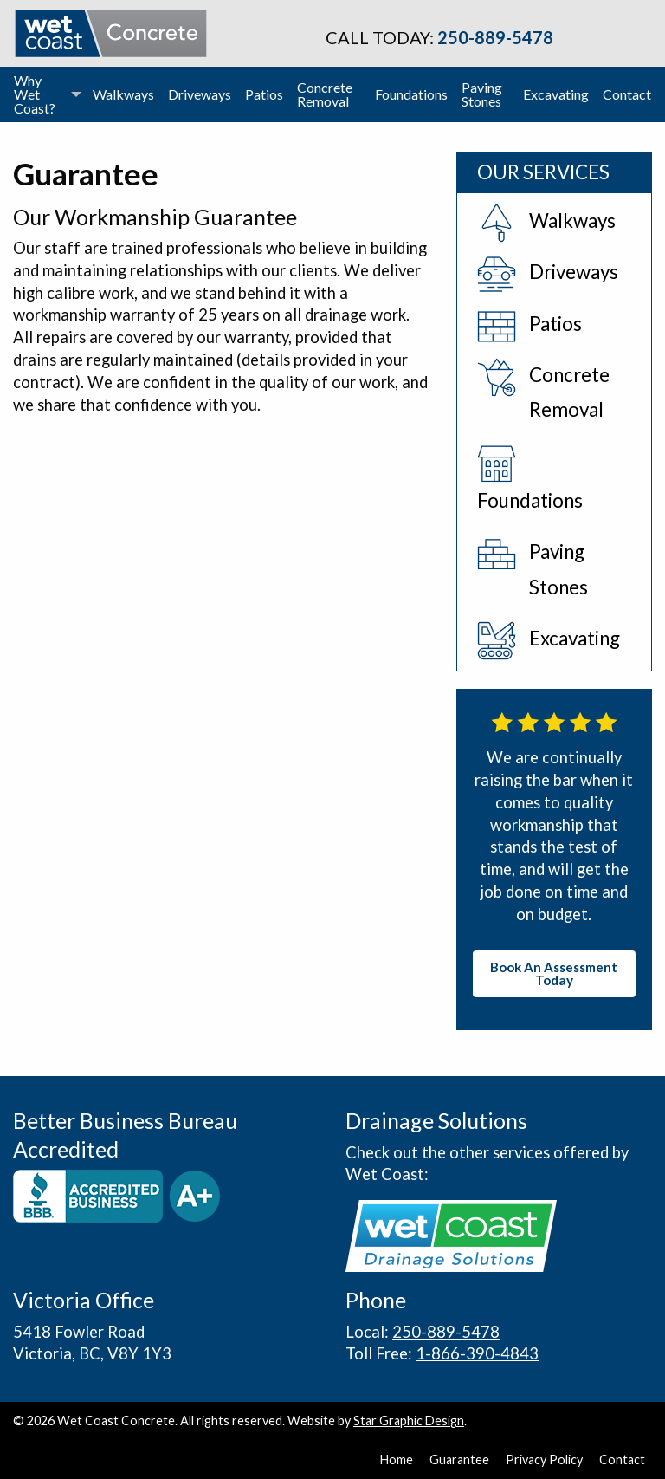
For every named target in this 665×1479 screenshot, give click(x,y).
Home (396, 1460)
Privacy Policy (544, 1460)
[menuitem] (46, 94)
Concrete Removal (324, 94)
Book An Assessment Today (553, 973)
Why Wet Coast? (34, 94)
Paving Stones (482, 94)
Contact (627, 94)
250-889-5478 (495, 37)
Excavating (556, 94)
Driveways (199, 94)
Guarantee (459, 1460)
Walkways (123, 94)
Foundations (411, 94)
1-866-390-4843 (477, 1353)
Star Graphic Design (408, 1420)
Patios (264, 94)
